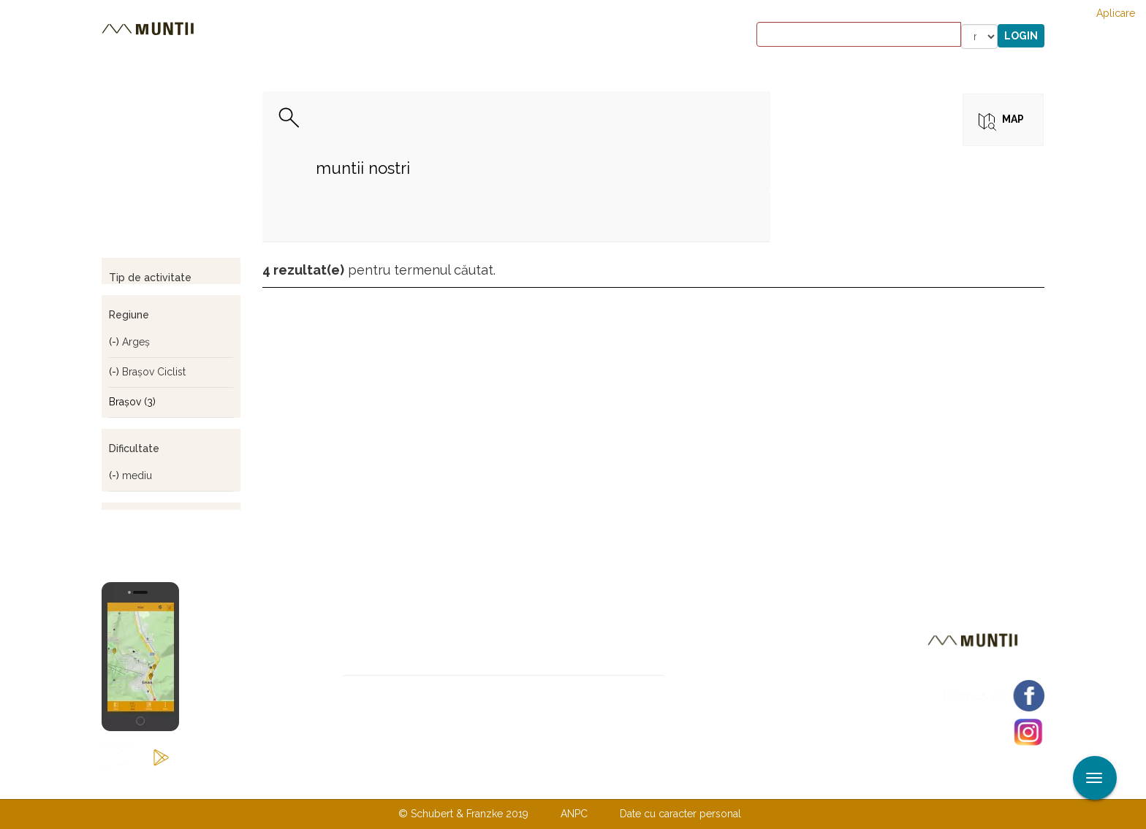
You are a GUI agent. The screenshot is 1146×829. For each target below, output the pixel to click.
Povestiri (448, 36)
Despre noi (551, 784)
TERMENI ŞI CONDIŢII (659, 784)
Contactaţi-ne (461, 784)
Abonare (713, 688)
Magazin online (556, 36)
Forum (656, 36)
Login (1021, 36)
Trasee (307, 36)
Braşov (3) (132, 402)
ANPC (574, 814)
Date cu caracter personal (680, 814)
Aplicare (1115, 13)
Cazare (375, 36)
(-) (115, 342)
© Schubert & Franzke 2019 (463, 814)
